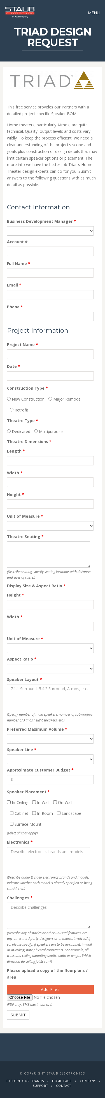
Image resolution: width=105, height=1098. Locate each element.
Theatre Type (22, 420)
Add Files (50, 989)
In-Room (42, 813)
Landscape (69, 813)
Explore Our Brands (25, 1081)
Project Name (22, 344)
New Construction (26, 399)
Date (13, 366)
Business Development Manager (41, 221)
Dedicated (18, 431)
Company (88, 1081)
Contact (63, 1086)
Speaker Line (21, 749)
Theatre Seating (25, 536)
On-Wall (62, 802)
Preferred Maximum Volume (37, 729)
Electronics (20, 842)
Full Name (18, 263)
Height (15, 494)
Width (14, 472)
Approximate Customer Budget (40, 770)
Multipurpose (48, 431)
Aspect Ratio (21, 659)
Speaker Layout (24, 679)
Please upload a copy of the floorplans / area (47, 974)
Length (16, 451)
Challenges (20, 897)
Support (40, 1086)
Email (14, 285)
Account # (17, 241)
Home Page (62, 1081)
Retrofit (19, 410)
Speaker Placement (28, 791)
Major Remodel (64, 399)
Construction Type (27, 388)
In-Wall (40, 802)
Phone (15, 306)
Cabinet (19, 813)
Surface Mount (25, 824)
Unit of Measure (25, 516)
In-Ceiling (17, 802)
